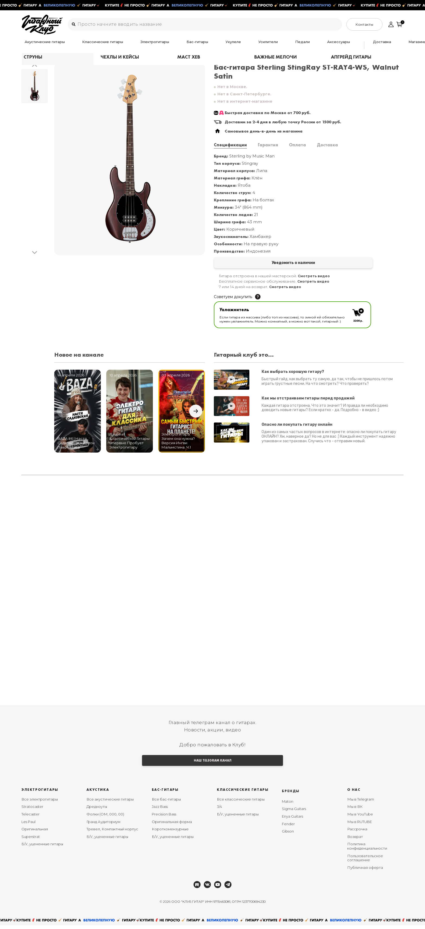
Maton (287, 805)
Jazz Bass (160, 810)
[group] (129, 159)
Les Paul (28, 825)
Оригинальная (34, 833)
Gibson (288, 835)
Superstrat (30, 840)
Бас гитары (52, 56)
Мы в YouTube (360, 818)
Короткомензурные (170, 833)
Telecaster (30, 818)
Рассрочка (357, 833)
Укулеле (181, 45)
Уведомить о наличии (260, 263)
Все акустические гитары (110, 803)
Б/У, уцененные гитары (42, 848)
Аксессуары (250, 45)
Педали (226, 45)
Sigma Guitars (294, 813)
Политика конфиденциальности (367, 850)
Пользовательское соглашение (365, 861)
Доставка (281, 45)
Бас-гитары (157, 45)
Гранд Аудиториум (103, 825)
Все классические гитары (241, 803)
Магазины (304, 45)
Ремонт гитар (331, 45)
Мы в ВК (355, 810)
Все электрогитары (39, 803)
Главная (29, 56)
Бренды (291, 794)
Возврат (355, 840)
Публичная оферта (365, 871)
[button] (34, 66)
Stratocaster (32, 810)
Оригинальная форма (172, 825)
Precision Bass (164, 818)
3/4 (219, 810)
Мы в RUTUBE (359, 825)
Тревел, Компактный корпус (112, 833)
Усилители (204, 45)
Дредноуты (96, 810)
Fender (288, 827)
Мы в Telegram (360, 803)
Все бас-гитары (166, 803)
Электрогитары (126, 45)
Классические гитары (87, 45)
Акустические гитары (41, 45)
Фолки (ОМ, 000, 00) (105, 818)
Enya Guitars (292, 820)
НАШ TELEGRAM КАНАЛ (212, 763)
